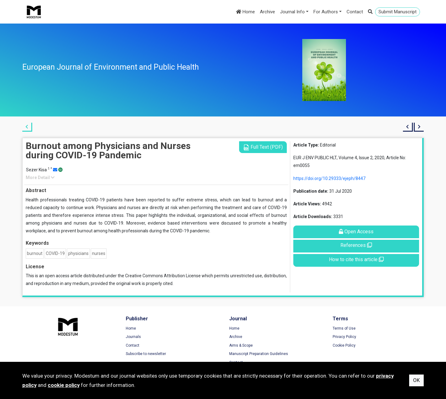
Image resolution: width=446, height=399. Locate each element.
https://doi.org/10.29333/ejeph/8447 (329, 178)
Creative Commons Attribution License (163, 275)
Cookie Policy (344, 345)
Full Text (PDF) (263, 147)
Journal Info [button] (292, 12)
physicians (78, 253)
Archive (267, 12)
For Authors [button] (325, 12)
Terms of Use (344, 328)
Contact (355, 12)
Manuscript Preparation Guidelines (258, 354)
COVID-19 (55, 253)
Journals (133, 337)
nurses (98, 253)
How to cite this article (356, 259)
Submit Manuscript (397, 12)
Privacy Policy (344, 337)
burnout (34, 253)
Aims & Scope (241, 345)
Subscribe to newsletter (146, 354)
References (356, 245)
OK (416, 380)
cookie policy (64, 385)
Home (245, 12)
